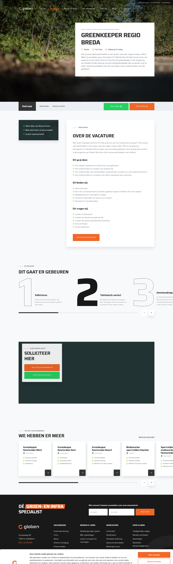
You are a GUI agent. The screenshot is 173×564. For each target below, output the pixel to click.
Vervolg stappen (58, 106)
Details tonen (122, 559)
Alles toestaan (154, 541)
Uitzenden (110, 531)
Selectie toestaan (154, 548)
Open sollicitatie (143, 2)
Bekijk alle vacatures (146, 437)
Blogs (114, 8)
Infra (56, 535)
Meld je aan (145, 512)
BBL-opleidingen (87, 535)
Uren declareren (155, 2)
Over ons (103, 8)
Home (43, 8)
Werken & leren (70, 8)
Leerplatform (166, 2)
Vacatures (54, 8)
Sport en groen (97, 29)
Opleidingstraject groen (90, 531)
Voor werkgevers (88, 8)
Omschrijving (44, 106)
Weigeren (154, 555)
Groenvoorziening (61, 531)
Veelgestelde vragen (141, 531)
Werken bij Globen (140, 535)
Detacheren (111, 535)
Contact (127, 8)
